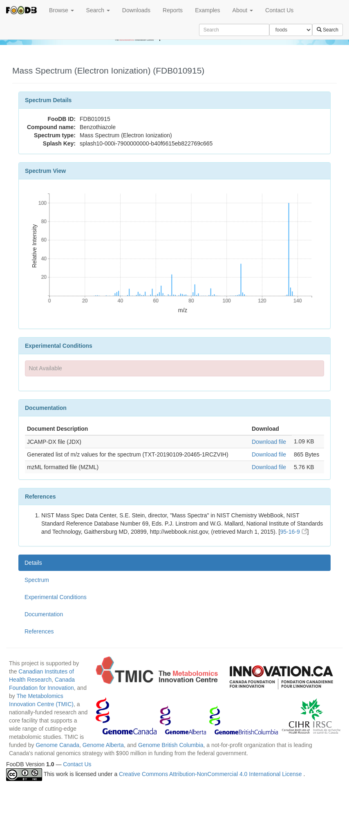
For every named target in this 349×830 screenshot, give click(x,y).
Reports (173, 10)
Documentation (44, 614)
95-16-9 (293, 531)
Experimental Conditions (56, 597)
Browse (61, 10)
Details (33, 562)
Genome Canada (57, 745)
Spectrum (37, 580)
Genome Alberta (103, 745)
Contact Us (279, 10)
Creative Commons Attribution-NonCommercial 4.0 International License (211, 774)
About (243, 10)
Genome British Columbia (171, 745)
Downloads (136, 10)
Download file (269, 441)
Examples (207, 10)
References (39, 631)
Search (98, 10)
